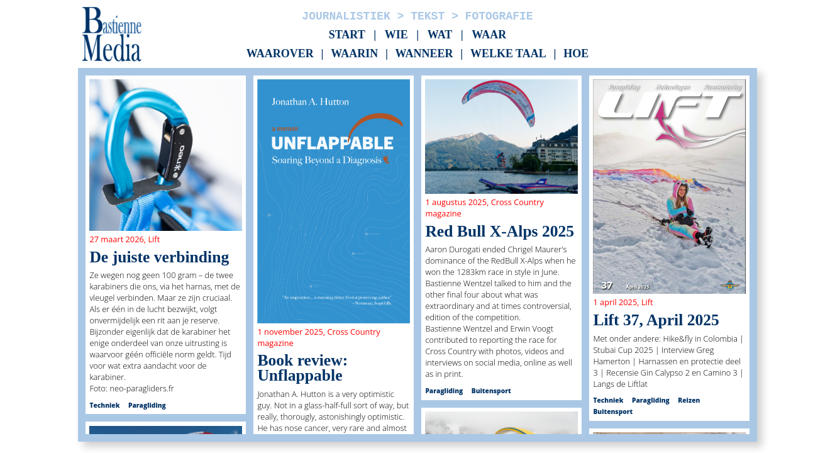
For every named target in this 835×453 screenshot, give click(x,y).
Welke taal (508, 54)
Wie (396, 34)
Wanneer (424, 54)
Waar (489, 34)
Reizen (689, 400)
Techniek (104, 405)
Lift (154, 239)
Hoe (576, 54)
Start (347, 34)
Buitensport (491, 390)
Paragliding (147, 405)
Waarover (280, 54)
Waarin (354, 54)
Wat (440, 34)
